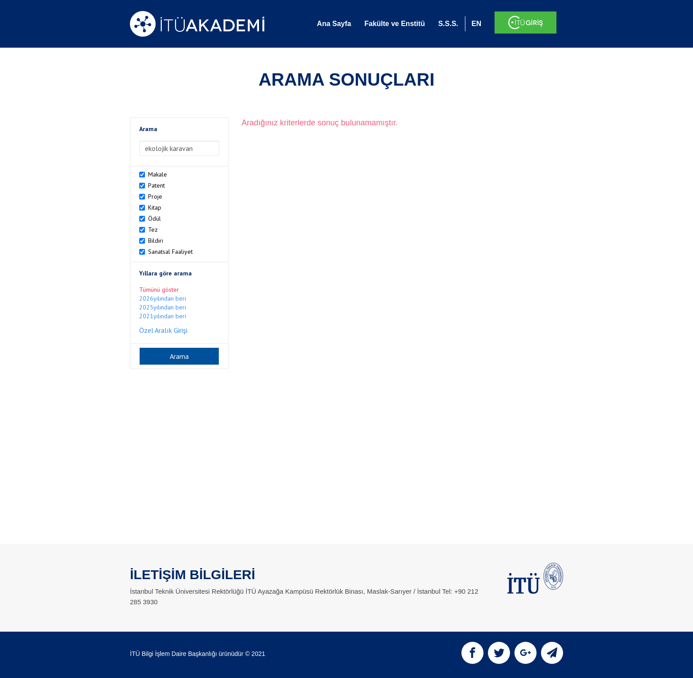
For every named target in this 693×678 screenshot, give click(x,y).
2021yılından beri (162, 316)
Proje (155, 196)
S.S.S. (448, 23)
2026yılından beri (162, 298)
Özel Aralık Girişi (163, 330)
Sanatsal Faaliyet (170, 252)
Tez (153, 230)
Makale (157, 174)
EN (476, 23)
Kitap (154, 207)
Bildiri (155, 241)
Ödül (154, 218)
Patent (156, 185)
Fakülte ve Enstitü (394, 23)
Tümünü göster (159, 290)
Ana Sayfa (334, 23)
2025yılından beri (162, 307)
